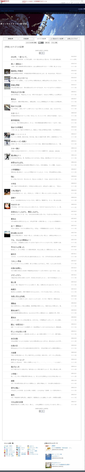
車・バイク (31, 449)
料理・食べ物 (8, 454)
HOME (2, 11)
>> (64, 2)
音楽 (18, 451)
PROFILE (11, 11)
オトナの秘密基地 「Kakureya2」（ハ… (62, 447)
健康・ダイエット (9, 451)
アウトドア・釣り (32, 447)
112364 (80, 9)
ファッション (8, 447)
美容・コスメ (8, 449)
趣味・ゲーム (20, 447)
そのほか (4, 2)
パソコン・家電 (32, 451)
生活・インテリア (9, 452)
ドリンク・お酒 (8, 455)
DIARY (6, 11)
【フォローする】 (73, 10)
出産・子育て (8, 446)
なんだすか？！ (56, 456)
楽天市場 (82, 2)
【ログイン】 (81, 10)
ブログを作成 (76, 2)
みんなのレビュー (56, 462)
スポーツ (30, 446)
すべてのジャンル (32, 454)
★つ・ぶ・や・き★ (57, 454)
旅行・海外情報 (21, 454)
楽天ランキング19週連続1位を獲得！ (61, 464)
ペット (18, 446)
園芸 (18, 455)
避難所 (53, 445)
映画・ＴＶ (20, 449)
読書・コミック (21, 452)
